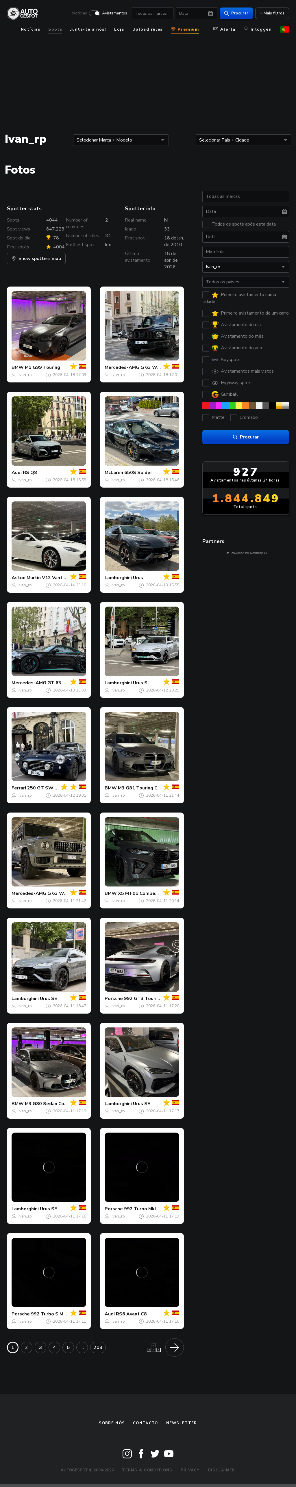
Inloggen (258, 29)
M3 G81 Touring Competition (150, 788)
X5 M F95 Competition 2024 (149, 893)
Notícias (79, 13)
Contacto (145, 1423)
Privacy (190, 1470)
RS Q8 (30, 472)
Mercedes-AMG (122, 367)
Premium (185, 29)
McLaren (114, 472)
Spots (55, 29)
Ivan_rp (25, 375)
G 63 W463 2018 (159, 367)
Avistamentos (114, 13)
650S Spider (138, 472)
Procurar (236, 13)
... (82, 1347)
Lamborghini (118, 578)
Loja (119, 29)
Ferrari (19, 788)
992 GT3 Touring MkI (147, 998)
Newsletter (181, 1423)
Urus (138, 578)
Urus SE (48, 998)
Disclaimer (221, 1470)
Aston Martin (26, 578)
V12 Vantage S (58, 578)
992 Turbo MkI (140, 1209)
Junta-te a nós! (88, 29)
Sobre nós (112, 1423)
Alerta (224, 29)
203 (98, 1347)
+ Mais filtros (272, 13)
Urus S (140, 683)
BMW (18, 367)
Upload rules (147, 29)
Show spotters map (36, 258)
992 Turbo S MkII (49, 1314)
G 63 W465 (60, 893)
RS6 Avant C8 (131, 1314)
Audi (17, 472)
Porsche (114, 998)
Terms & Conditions (147, 1470)
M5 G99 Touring (42, 367)
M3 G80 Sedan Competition (55, 1104)
